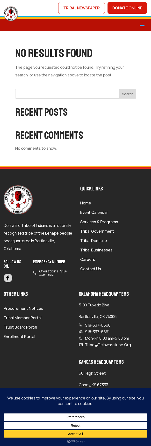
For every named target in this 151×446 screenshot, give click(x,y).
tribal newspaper (81, 8)
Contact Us (90, 269)
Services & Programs (99, 222)
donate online (127, 8)
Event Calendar (94, 213)
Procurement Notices (23, 309)
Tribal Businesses (96, 250)
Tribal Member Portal (23, 318)
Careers (87, 260)
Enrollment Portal (19, 337)
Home (85, 203)
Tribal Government (97, 232)
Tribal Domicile (93, 241)
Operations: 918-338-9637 (53, 273)
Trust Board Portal (20, 327)
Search (127, 94)
